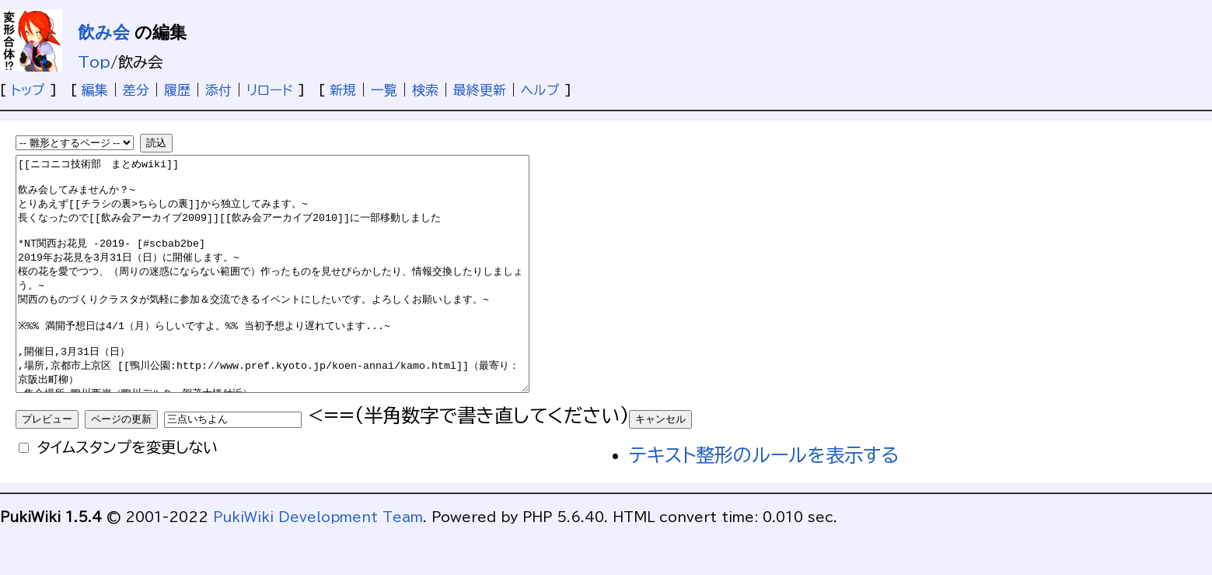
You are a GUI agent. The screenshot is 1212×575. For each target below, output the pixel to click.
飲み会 (104, 32)
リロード (269, 89)
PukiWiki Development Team (318, 563)
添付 (218, 89)
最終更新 (479, 89)
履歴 (177, 89)
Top (94, 61)
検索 (425, 89)
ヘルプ (540, 89)
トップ (28, 89)
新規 (343, 89)
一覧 (384, 89)
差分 (136, 89)
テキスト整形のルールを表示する (764, 502)
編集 (95, 89)
